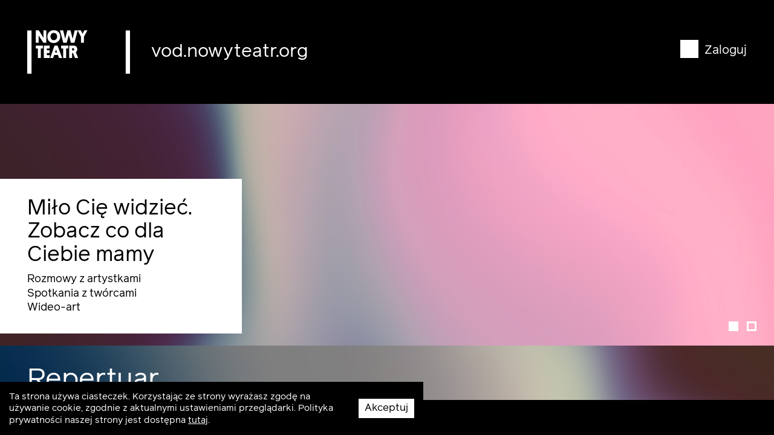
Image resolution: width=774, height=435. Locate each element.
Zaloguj (713, 50)
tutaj (198, 420)
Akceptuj (386, 408)
